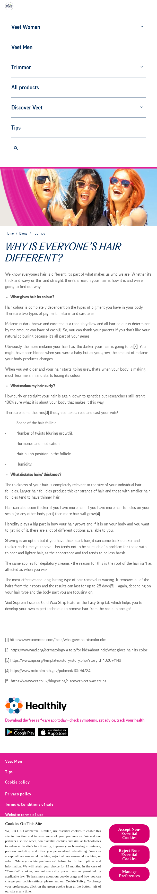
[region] (78, 855)
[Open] (16, 148)
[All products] (30, 87)
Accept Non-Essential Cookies (129, 833)
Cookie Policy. (76, 881)
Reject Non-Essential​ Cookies (129, 854)
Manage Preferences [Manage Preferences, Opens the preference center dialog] (129, 873)
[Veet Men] (27, 47)
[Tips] (21, 127)
